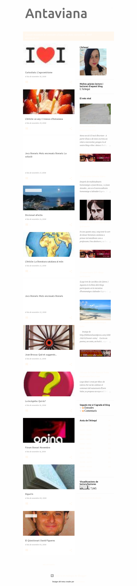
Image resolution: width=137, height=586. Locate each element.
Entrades (88, 407)
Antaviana (56, 13)
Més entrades (49, 565)
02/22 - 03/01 (85, 453)
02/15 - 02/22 (86, 457)
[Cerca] (112, 8)
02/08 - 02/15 (86, 462)
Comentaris (89, 410)
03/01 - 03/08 (85, 448)
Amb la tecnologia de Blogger (69, 575)
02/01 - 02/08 (86, 466)
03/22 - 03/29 (85, 434)
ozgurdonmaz (80, 582)
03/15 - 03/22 (85, 439)
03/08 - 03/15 (86, 444)
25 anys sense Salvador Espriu (92, 176)
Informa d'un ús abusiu (90, 498)
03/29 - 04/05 (86, 430)
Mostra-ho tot (32, 38)
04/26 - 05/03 (86, 425)
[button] (70, 82)
